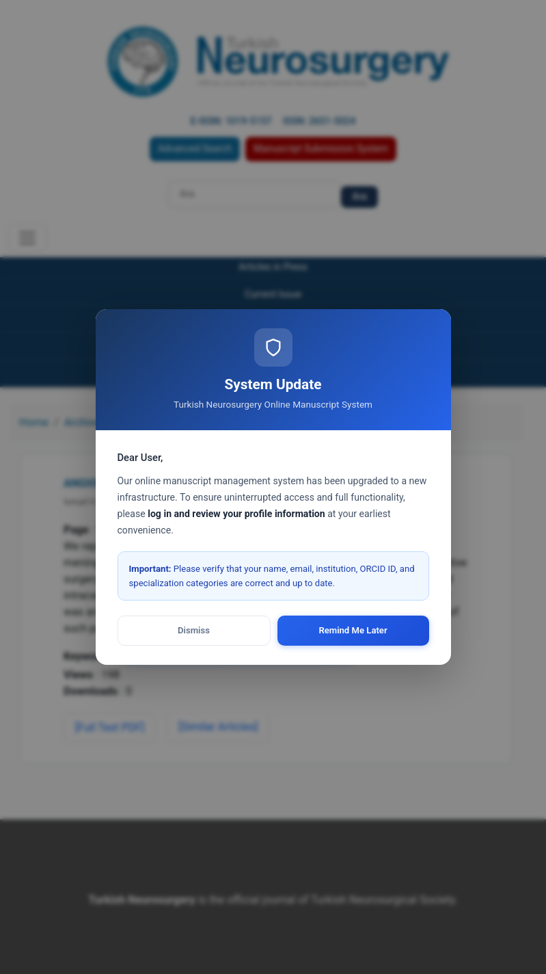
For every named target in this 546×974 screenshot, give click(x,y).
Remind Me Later (352, 630)
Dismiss (194, 630)
